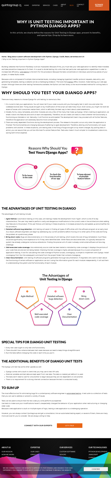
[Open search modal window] (20, 5)
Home (26, 5)
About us (63, 5)
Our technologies (98, 447)
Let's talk (69, 425)
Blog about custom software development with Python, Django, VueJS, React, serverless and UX (46, 57)
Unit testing (24, 72)
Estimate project (99, 5)
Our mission (7, 452)
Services (46, 5)
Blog (72, 5)
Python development (98, 452)
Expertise (36, 5)
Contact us (80, 5)
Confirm (96, 469)
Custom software (67, 452)
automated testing (74, 393)
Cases (55, 5)
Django (70, 82)
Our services (66, 447)
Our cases (35, 452)
